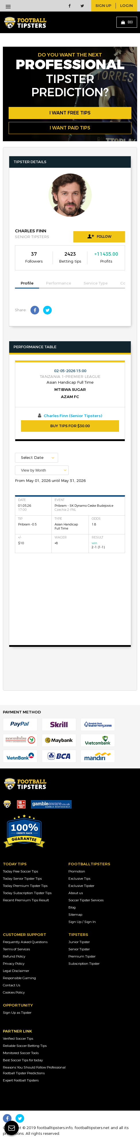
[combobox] (42, 470)
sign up (103, 5)
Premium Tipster (81, 956)
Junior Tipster (79, 942)
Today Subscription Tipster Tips (27, 893)
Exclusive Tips (79, 878)
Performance (58, 283)
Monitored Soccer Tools (21, 1053)
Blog (72, 907)
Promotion (76, 871)
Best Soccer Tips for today (23, 1060)
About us (75, 893)
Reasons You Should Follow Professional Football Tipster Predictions (34, 1070)
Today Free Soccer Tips (20, 871)
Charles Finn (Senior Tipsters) (73, 416)
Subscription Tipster (83, 963)
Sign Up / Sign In (82, 921)
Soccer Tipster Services (85, 900)
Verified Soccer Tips (18, 1038)
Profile (27, 283)
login (126, 5)
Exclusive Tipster (81, 885)
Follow (99, 236)
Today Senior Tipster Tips (22, 878)
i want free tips (70, 113)
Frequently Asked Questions (25, 942)
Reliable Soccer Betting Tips (25, 1045)
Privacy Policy (13, 963)
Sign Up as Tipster (17, 1012)
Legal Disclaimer (16, 970)
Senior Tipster (79, 949)
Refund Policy (14, 956)
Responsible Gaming (19, 978)
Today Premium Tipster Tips (25, 885)
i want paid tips (70, 128)
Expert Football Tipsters (21, 1080)
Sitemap (75, 914)
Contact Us (11, 985)
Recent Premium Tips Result (26, 900)
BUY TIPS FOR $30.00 (70, 426)
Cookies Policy (14, 992)
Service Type (96, 283)
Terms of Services (16, 949)
